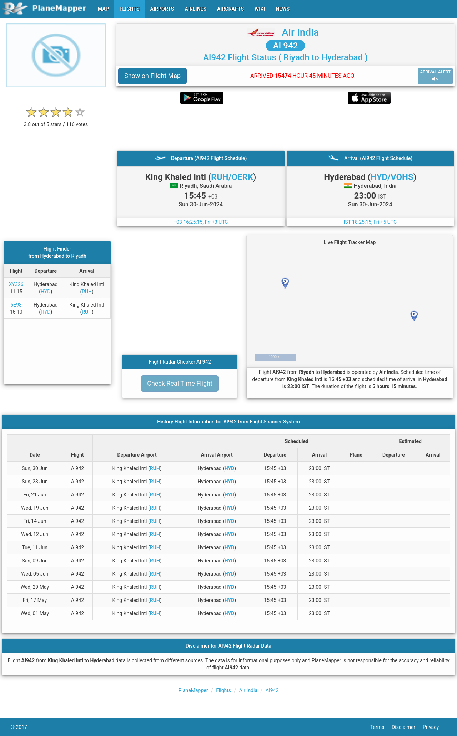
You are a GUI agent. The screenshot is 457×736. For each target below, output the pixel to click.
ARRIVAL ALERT (435, 76)
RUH (87, 291)
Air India (300, 32)
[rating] (56, 120)
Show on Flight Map (152, 75)
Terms (381, 727)
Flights (223, 690)
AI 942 (285, 46)
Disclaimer (407, 727)
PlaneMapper (193, 690)
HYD (45, 291)
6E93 (16, 305)
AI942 (272, 690)
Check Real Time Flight (179, 383)
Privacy (434, 727)
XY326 (16, 284)
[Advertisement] (285, 127)
